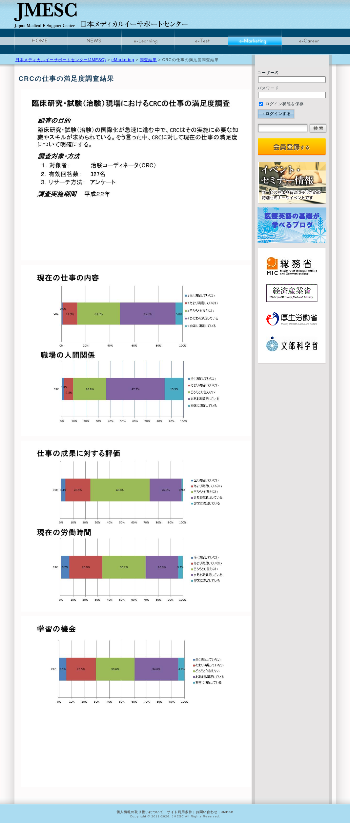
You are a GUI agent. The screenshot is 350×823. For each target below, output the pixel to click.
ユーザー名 (268, 72)
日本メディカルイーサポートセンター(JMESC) (60, 60)
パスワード (268, 88)
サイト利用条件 (179, 812)
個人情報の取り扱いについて (139, 812)
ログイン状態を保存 (281, 104)
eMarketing (123, 60)
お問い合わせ (206, 812)
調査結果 (148, 60)
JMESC (227, 812)
